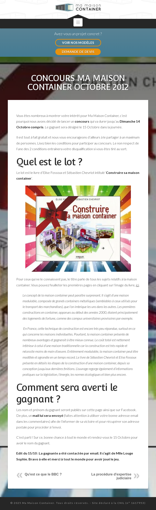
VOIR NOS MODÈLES (78, 42)
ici (137, 285)
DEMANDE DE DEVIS (78, 52)
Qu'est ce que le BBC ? (43, 474)
